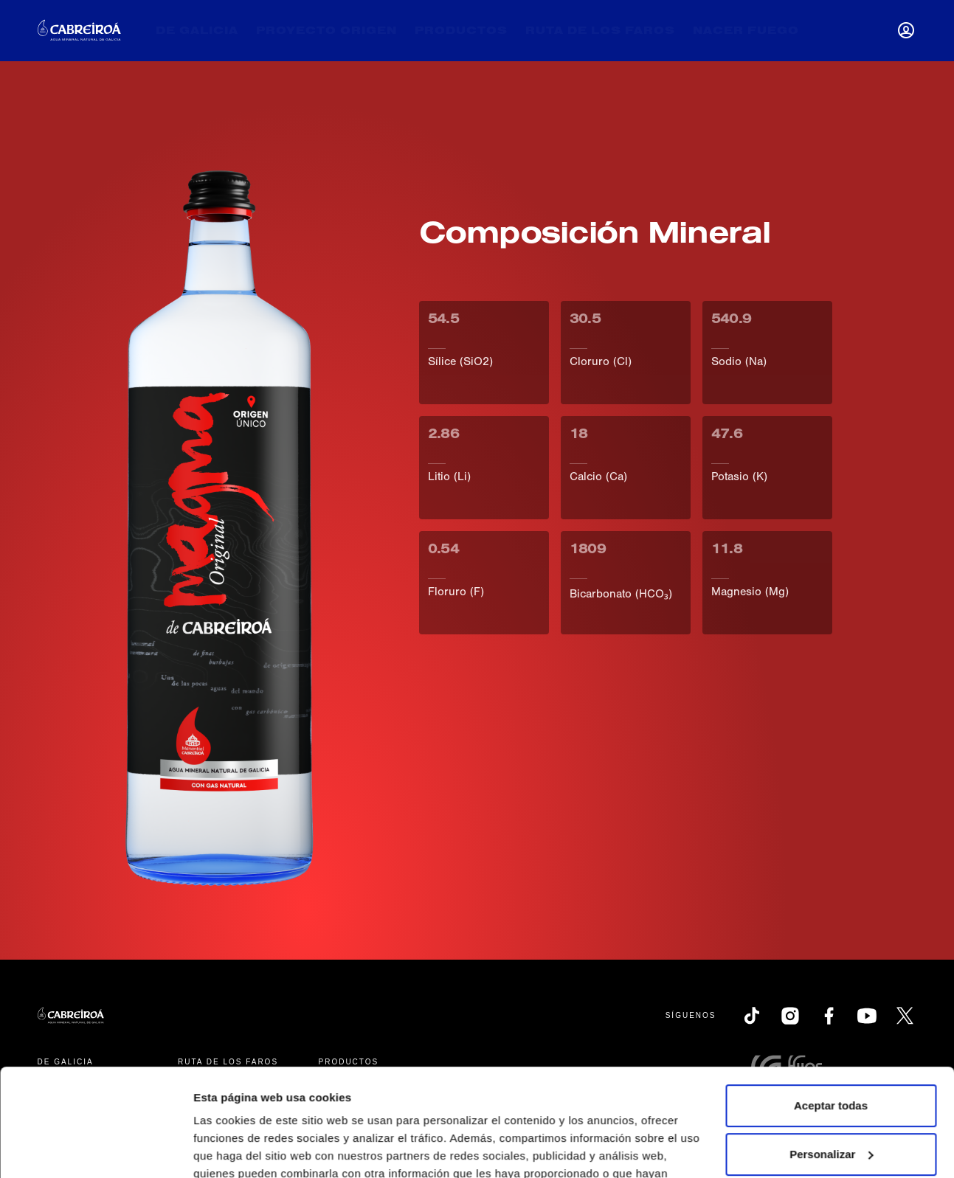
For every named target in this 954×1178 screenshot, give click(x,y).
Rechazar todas (831, 1101)
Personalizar (831, 1053)
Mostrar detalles (236, 1149)
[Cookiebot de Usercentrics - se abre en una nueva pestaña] (95, 1149)
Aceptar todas (831, 1005)
